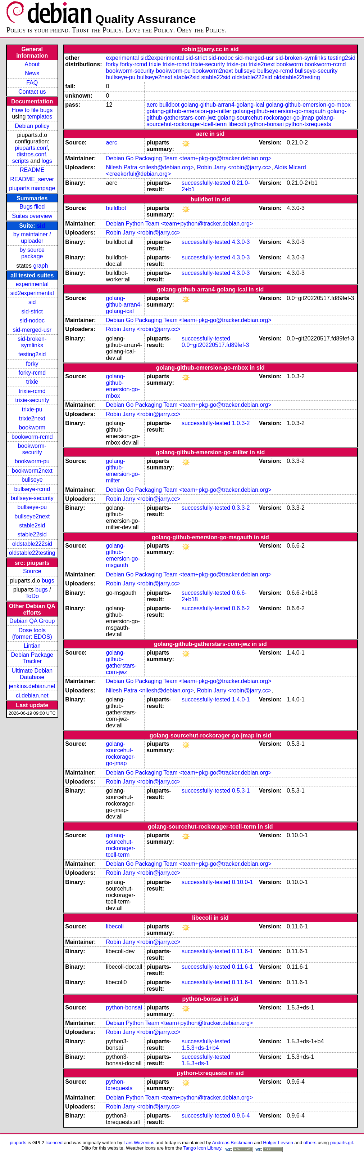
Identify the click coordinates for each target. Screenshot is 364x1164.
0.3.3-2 (241, 508)
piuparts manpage (32, 188)
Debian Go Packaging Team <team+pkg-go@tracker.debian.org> (189, 158)
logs (47, 161)
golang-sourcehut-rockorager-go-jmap (266, 118)
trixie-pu (32, 409)
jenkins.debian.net (32, 686)
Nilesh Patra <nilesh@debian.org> (150, 167)
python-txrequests (308, 124)
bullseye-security (32, 498)
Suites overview (32, 216)
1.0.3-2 (241, 423)
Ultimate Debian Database (32, 674)
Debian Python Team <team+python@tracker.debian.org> (179, 223)
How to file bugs (32, 110)
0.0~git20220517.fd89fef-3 (215, 345)
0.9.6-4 (241, 1115)
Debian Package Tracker (32, 658)
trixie (32, 382)
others (310, 1142)
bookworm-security (32, 449)
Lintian (32, 646)
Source (32, 571)
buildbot (169, 105)
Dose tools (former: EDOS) (32, 633)
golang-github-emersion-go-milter (188, 111)
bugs (48, 580)
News (32, 73)
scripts (20, 161)
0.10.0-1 (242, 882)
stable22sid (32, 534)
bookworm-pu (32, 461)
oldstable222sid (32, 544)
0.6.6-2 (241, 608)
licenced (54, 1142)
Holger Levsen (278, 1142)
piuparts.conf (31, 148)
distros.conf (31, 154)
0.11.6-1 (242, 951)
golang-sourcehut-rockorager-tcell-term (121, 845)
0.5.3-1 (241, 791)
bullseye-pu (32, 507)
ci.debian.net (32, 695)
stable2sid (32, 525)
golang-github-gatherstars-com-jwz (121, 662)
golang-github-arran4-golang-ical (222, 105)
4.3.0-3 (241, 242)
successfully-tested (206, 183)
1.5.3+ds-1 (195, 1063)
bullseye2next (32, 516)
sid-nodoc (32, 320)
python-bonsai (265, 124)
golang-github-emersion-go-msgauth (279, 111)
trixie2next (32, 418)
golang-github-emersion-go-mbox (308, 105)
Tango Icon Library (202, 1148)
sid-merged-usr (32, 330)
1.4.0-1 (241, 699)
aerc (152, 105)
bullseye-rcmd (32, 489)
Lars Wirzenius (138, 1142)
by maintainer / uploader (32, 237)
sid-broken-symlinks (32, 342)
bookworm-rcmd (32, 437)
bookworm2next (32, 471)
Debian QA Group (32, 621)
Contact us (32, 92)
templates (39, 116)
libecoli (237, 124)
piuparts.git (341, 1142)
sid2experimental (32, 293)
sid (41, 226)
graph (40, 266)
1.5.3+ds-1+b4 (200, 1048)
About (32, 64)
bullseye (32, 480)
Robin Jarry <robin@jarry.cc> (234, 167)
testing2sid (32, 354)
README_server (32, 179)
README (32, 170)
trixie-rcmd (32, 391)
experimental (32, 284)
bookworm (32, 427)
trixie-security (32, 400)
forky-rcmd (32, 373)
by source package (32, 253)
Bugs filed (32, 207)
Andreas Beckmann (232, 1142)
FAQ (32, 83)
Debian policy (32, 126)
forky (32, 364)
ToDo (32, 596)
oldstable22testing (32, 553)
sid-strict (32, 311)
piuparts (18, 1142)
